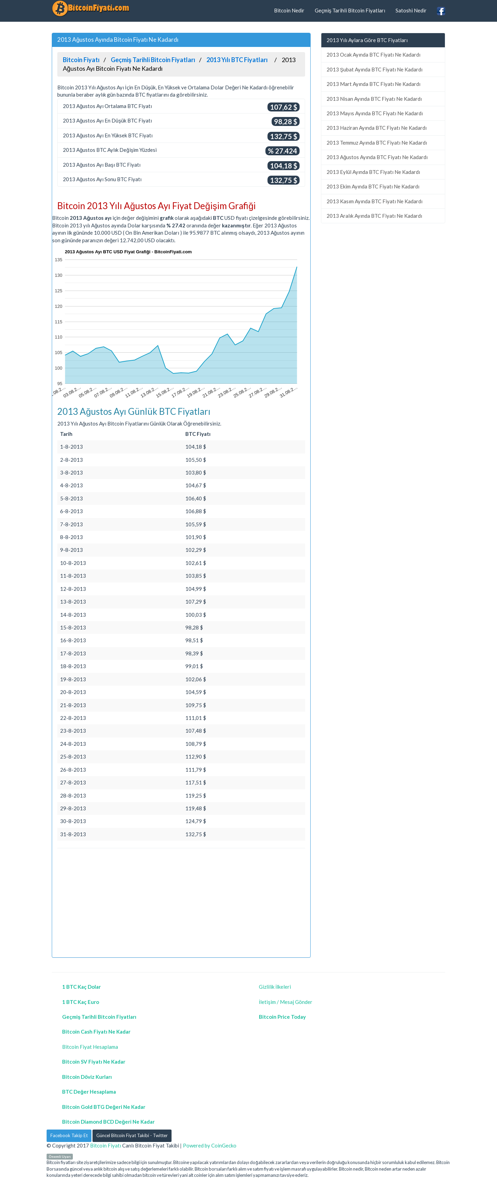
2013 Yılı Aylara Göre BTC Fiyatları (367, 40)
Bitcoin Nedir (289, 10)
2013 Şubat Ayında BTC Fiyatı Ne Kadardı (374, 69)
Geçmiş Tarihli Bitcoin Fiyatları (350, 10)
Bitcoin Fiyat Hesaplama (90, 1047)
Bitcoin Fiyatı (105, 1145)
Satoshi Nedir (411, 10)
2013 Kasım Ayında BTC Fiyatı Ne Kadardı (374, 201)
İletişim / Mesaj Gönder (285, 1002)
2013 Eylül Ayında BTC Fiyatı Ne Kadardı (373, 172)
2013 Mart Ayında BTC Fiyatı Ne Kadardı (373, 84)
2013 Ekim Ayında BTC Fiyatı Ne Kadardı (373, 186)
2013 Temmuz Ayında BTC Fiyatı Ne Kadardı (377, 142)
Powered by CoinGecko (209, 1145)
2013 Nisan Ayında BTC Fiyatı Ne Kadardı (374, 99)
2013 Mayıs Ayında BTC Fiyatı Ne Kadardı (375, 113)
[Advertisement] (181, 904)
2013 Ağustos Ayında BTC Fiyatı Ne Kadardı (377, 157)
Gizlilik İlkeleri (275, 987)
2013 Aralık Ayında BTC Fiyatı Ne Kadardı (374, 216)
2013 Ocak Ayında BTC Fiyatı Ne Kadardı (373, 54)
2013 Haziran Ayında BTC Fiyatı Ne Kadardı (377, 128)
